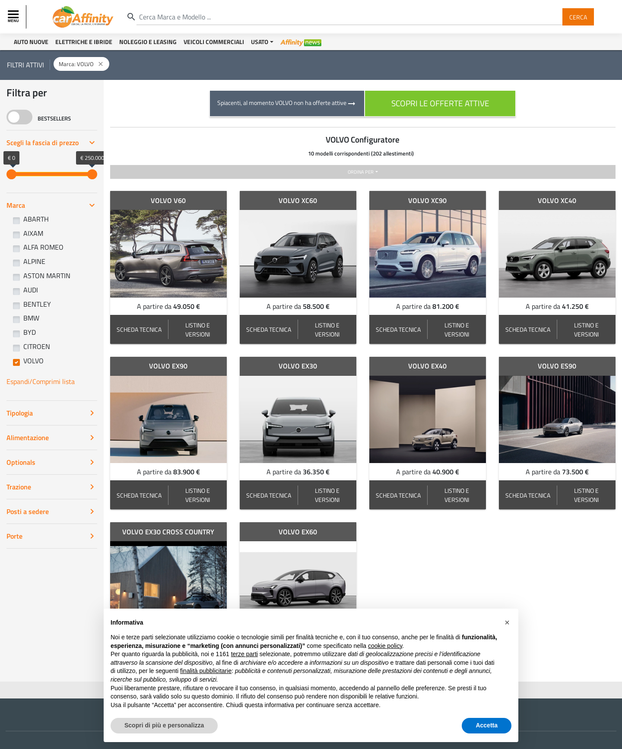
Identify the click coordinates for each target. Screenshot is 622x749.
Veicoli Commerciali (214, 41)
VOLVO (33, 360)
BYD (29, 332)
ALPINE (34, 261)
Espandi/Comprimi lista (40, 381)
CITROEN (36, 346)
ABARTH (36, 219)
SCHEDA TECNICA (139, 329)
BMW (31, 317)
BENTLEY (37, 304)
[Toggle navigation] (14, 17)
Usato (259, 41)
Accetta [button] (487, 725)
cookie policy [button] (385, 645)
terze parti (244, 654)
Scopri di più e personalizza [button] (164, 725)
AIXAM (33, 233)
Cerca (578, 17)
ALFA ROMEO (43, 247)
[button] (507, 622)
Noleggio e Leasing (148, 41)
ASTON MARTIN (46, 275)
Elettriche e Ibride (83, 41)
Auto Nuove (31, 41)
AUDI (30, 289)
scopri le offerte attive (440, 103)
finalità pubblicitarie (206, 670)
